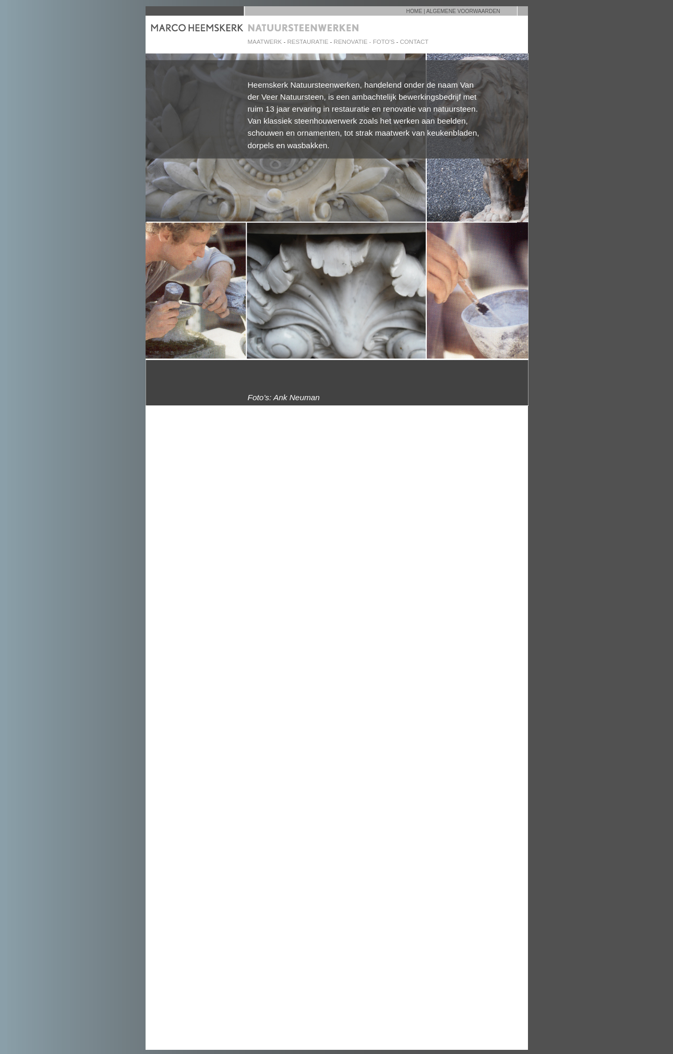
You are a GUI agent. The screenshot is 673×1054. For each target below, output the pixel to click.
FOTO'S (384, 42)
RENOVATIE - (353, 42)
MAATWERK (265, 42)
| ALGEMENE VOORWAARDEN (462, 11)
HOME (414, 11)
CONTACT (414, 42)
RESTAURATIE (307, 42)
